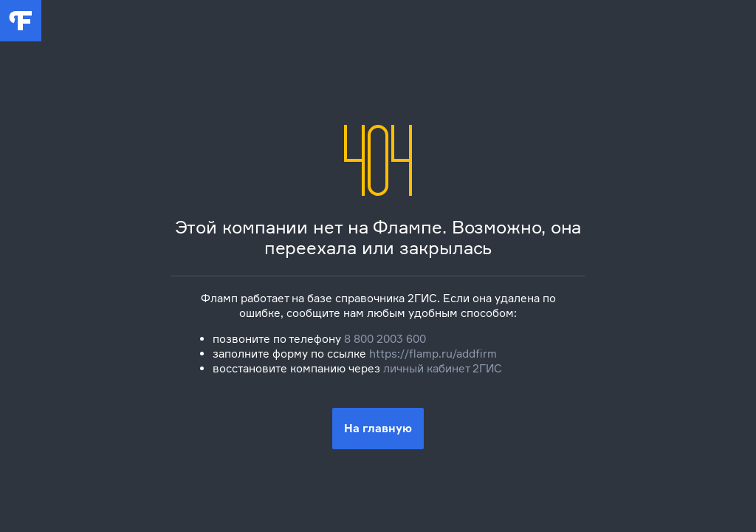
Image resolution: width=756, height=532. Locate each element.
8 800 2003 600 (385, 339)
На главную (378, 428)
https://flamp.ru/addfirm (433, 354)
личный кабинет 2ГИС (442, 368)
